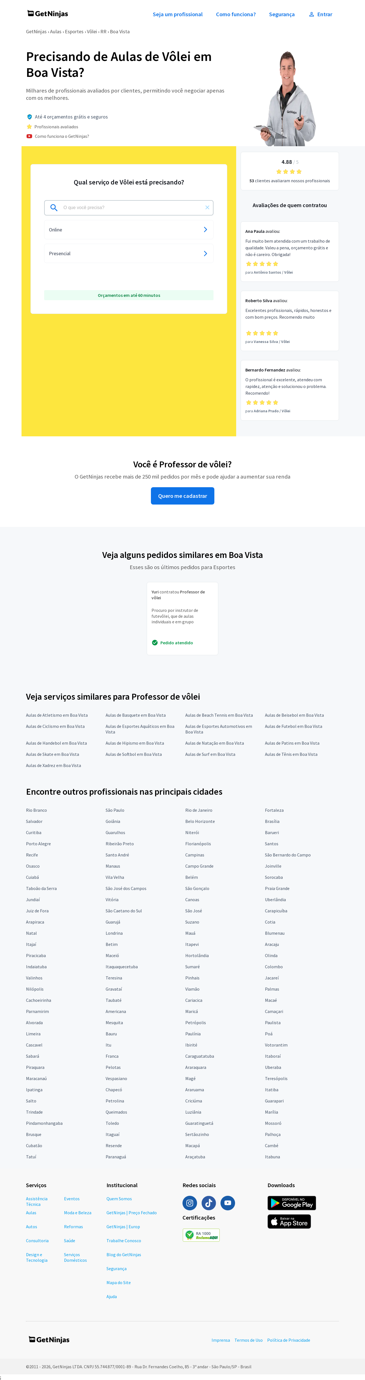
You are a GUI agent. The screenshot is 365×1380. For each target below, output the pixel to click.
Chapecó (114, 1089)
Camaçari (274, 1011)
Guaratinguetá (199, 1123)
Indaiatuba (36, 966)
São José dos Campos (126, 888)
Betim (112, 944)
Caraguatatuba (199, 1056)
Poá (268, 1033)
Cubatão (34, 1145)
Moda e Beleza (77, 1212)
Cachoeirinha (38, 1000)
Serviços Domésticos (75, 1257)
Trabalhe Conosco (123, 1240)
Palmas (272, 989)
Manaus (113, 866)
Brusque (33, 1134)
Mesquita (114, 1022)
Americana (116, 1011)
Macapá (192, 1145)
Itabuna (272, 1156)
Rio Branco (36, 810)
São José (193, 910)
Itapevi (192, 944)
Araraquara (195, 1067)
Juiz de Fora (37, 910)
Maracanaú (36, 1078)
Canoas (192, 899)
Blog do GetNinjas (123, 1254)
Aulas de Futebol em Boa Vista (293, 726)
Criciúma (193, 1101)
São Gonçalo (197, 888)
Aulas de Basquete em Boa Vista (136, 715)
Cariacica (193, 1000)
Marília (271, 1112)
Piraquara (35, 1067)
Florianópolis (198, 843)
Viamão (192, 989)
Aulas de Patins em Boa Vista (292, 743)
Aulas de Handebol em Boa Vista (56, 743)
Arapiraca (35, 922)
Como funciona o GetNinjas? (62, 136)
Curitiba (33, 832)
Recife (32, 855)
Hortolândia (197, 955)
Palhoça (273, 1134)
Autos (31, 1226)
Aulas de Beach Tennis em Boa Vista (219, 715)
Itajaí (31, 944)
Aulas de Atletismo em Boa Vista (57, 715)
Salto (31, 1101)
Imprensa (221, 1340)
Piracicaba (36, 955)
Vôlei (92, 31)
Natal (31, 933)
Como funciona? (236, 14)
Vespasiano (116, 1078)
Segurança (282, 14)
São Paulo (115, 810)
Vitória (112, 899)
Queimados (116, 1112)
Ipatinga (34, 1089)
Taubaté (114, 1000)
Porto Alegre (38, 843)
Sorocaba (274, 877)
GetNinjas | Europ (123, 1226)
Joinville (273, 866)
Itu (108, 1045)
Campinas (194, 855)
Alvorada (34, 1022)
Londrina (114, 933)
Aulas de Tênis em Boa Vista (291, 754)
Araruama (194, 1089)
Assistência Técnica (37, 1201)
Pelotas (113, 1067)
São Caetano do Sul (124, 910)
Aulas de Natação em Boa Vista (214, 743)
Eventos (72, 1198)
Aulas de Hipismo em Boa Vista (135, 743)
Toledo (112, 1123)
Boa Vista (120, 31)
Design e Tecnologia (37, 1257)
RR (103, 31)
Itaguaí (112, 1134)
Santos (271, 843)
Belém (191, 877)
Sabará (32, 1056)
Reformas (73, 1226)
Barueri (272, 832)
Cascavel (34, 1045)
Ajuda (111, 1296)
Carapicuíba (276, 910)
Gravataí (114, 989)
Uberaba (273, 1067)
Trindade (34, 1112)
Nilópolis (35, 989)
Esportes (74, 31)
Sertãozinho (197, 1134)
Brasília (272, 821)
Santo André (117, 855)
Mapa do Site (118, 1282)
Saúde (69, 1240)
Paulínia (193, 1033)
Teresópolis (276, 1078)
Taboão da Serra (41, 888)
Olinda (271, 955)
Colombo (274, 966)
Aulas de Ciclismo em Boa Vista (55, 726)
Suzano (192, 922)
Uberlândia (275, 899)
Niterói (192, 832)
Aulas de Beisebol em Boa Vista (294, 715)
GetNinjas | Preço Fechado (131, 1212)
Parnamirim (37, 1011)
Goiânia (113, 821)
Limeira (33, 1033)
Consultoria (37, 1240)
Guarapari (274, 1101)
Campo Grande (199, 866)
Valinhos (34, 978)
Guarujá (113, 922)
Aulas (55, 31)
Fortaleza (274, 810)
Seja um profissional (178, 14)
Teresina (114, 978)
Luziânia (193, 1112)
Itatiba (271, 1089)
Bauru (111, 1033)
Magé (190, 1078)
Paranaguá (116, 1156)
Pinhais (192, 978)
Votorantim (276, 1045)
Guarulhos (115, 832)
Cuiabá (32, 877)
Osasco (33, 866)
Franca (112, 1056)
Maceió (112, 955)
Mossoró (273, 1123)
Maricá (191, 1011)
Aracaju (272, 944)
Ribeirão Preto (120, 843)
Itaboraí (273, 1056)
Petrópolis (195, 1022)
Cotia (270, 922)
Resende (114, 1145)
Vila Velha (115, 877)
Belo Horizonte (200, 821)
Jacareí (272, 978)
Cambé (271, 1145)
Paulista (273, 1022)
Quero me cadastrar (182, 496)
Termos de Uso (248, 1340)
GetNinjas (36, 31)
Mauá (190, 933)
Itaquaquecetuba (122, 966)
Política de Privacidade (288, 1340)
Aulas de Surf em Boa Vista (210, 754)
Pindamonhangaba (44, 1123)
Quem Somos (119, 1198)
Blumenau (275, 933)
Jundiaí (33, 899)
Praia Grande (277, 888)
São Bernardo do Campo (288, 855)
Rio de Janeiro (198, 810)
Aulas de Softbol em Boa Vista (134, 754)
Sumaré (192, 966)
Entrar (320, 14)
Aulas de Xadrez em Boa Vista (53, 765)
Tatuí (31, 1156)
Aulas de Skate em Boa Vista (52, 754)
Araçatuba (195, 1156)
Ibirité (191, 1045)
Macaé (271, 1000)
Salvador (34, 821)
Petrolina (115, 1101)
